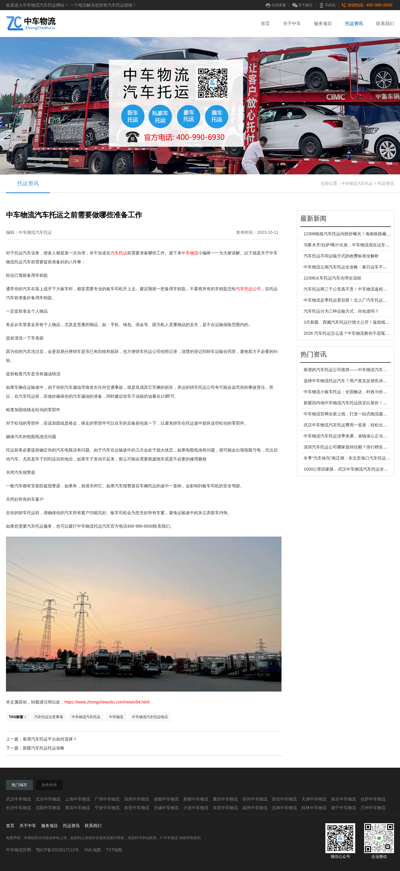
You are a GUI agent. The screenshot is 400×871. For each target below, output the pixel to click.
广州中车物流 (107, 799)
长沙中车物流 (18, 807)
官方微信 (302, 5)
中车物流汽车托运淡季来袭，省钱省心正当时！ (347, 436)
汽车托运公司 (248, 288)
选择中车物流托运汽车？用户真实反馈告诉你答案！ (352, 380)
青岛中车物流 (77, 807)
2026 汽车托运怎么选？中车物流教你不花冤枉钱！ (351, 333)
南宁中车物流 (343, 807)
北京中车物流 (48, 799)
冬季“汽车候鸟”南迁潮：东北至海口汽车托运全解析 (351, 458)
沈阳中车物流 (48, 807)
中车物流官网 (18, 849)
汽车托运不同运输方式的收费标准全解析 (341, 256)
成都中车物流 (166, 799)
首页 (265, 23)
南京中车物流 (343, 799)
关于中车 (292, 23)
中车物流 (189, 253)
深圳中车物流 (136, 799)
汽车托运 (118, 253)
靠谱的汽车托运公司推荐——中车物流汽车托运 (347, 369)
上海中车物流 (77, 799)
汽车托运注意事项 (48, 717)
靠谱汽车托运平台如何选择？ (50, 739)
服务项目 (323, 23)
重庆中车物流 (225, 799)
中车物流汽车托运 (357, 183)
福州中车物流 (254, 807)
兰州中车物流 (373, 807)
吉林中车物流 (284, 807)
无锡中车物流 (166, 807)
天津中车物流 (314, 799)
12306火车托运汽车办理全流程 (332, 278)
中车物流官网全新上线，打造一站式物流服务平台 (350, 413)
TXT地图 (114, 849)
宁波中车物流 (107, 807)
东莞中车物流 (136, 807)
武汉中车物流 (18, 799)
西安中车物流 (284, 799)
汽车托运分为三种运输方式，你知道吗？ (341, 311)
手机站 (327, 5)
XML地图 (92, 849)
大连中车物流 (195, 807)
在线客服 (276, 5)
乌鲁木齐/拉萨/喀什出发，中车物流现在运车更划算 (351, 244)
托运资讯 (354, 23)
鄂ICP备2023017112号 (57, 849)
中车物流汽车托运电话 (150, 717)
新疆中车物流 (195, 799)
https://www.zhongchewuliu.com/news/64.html (107, 702)
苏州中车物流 (254, 799)
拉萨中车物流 (373, 799)
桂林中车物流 (314, 807)
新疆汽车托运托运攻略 (43, 748)
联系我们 (385, 23)
